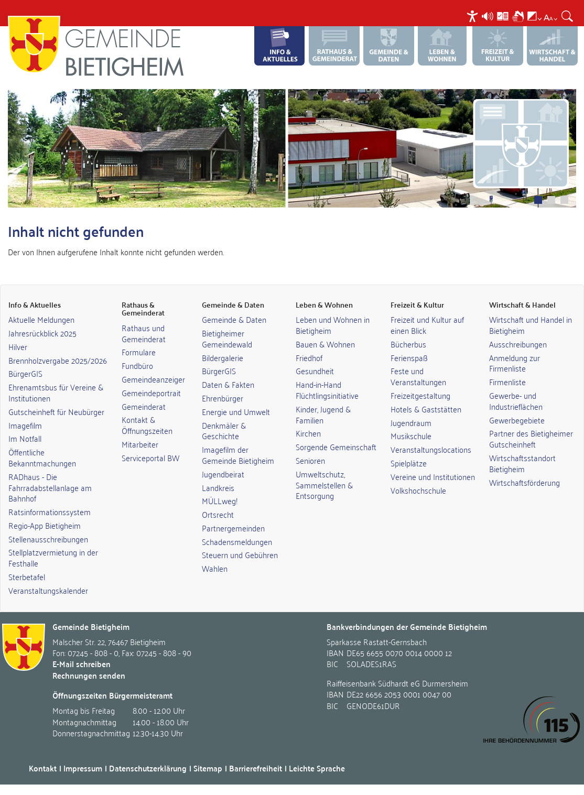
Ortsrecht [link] (218, 514)
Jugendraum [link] (411, 422)
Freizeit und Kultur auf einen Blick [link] (427, 324)
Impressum (82, 768)
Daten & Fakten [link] (228, 384)
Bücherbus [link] (408, 343)
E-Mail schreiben (81, 663)
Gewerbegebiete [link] (517, 419)
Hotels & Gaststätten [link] (426, 408)
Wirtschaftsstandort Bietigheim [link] (522, 463)
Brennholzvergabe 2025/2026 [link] (57, 360)
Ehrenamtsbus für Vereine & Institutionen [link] (55, 392)
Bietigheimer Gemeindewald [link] (227, 338)
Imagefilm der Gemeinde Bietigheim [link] (238, 454)
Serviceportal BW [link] (150, 457)
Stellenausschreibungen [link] (48, 538)
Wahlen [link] (215, 568)
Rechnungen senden (88, 675)
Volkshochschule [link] (418, 490)
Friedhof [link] (309, 357)
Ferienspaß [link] (409, 357)
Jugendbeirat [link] (223, 473)
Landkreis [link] (218, 487)
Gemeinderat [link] (144, 406)
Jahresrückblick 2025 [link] (42, 332)
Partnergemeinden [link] (233, 527)
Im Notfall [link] (24, 438)
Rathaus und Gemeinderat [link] (144, 333)
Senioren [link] (310, 460)
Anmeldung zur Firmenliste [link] (514, 363)
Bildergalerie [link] (222, 357)
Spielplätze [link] (409, 462)
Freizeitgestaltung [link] (420, 395)
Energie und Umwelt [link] (236, 411)
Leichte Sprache (317, 768)
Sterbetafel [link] (26, 576)
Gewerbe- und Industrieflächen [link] (516, 400)
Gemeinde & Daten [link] (234, 319)
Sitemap (207, 768)
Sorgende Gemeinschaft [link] (336, 446)
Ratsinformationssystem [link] (49, 511)
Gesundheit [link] (315, 370)
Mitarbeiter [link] (140, 444)
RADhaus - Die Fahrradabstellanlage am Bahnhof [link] (50, 487)
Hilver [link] (17, 346)
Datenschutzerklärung (148, 768)
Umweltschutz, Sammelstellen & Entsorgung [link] (324, 484)
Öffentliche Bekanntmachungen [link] (42, 457)
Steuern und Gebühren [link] (240, 554)
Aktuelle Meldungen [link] (41, 319)
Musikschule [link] (411, 435)
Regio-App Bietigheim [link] (44, 525)
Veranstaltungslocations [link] (431, 449)
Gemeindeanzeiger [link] (153, 379)
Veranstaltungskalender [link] (48, 590)
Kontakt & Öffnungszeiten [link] (147, 425)
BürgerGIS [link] (25, 373)
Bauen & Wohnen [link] (325, 343)
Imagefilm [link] (25, 425)
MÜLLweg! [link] (219, 500)
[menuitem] (473, 16)
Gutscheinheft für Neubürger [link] (56, 411)
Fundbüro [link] (137, 365)
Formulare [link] (139, 351)
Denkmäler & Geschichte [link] (224, 430)
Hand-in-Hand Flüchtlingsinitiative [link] (327, 389)
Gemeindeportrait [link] (151, 392)
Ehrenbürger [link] (222, 397)
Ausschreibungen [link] (518, 343)
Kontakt (43, 768)
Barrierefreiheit (255, 768)
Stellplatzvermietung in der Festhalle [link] (53, 557)
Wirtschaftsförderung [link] (524, 482)
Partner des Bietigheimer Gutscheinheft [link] (531, 438)
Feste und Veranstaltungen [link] (418, 376)
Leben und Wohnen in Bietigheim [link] (333, 324)
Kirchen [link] (308, 433)
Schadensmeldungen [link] (237, 541)
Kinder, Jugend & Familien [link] (323, 414)
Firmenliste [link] (507, 381)
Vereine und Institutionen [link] (433, 476)
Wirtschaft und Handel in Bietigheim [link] (530, 324)
